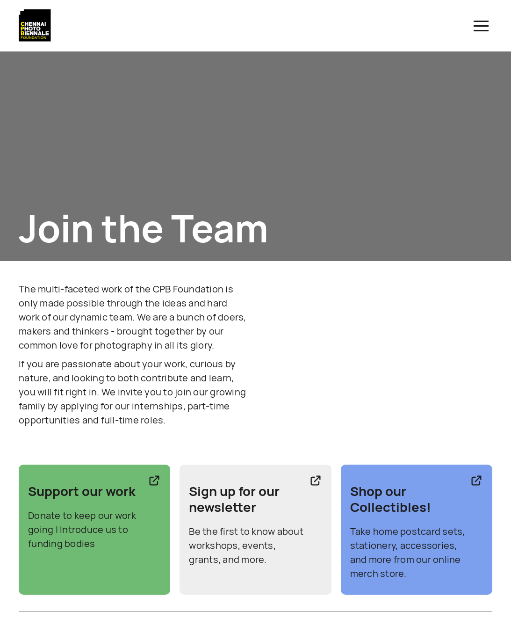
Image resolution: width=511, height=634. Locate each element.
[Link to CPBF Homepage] (35, 39)
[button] (481, 26)
